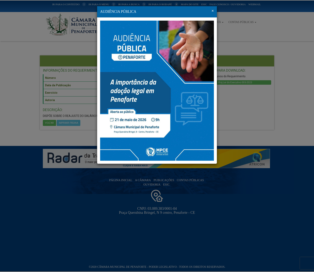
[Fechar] (212, 11)
